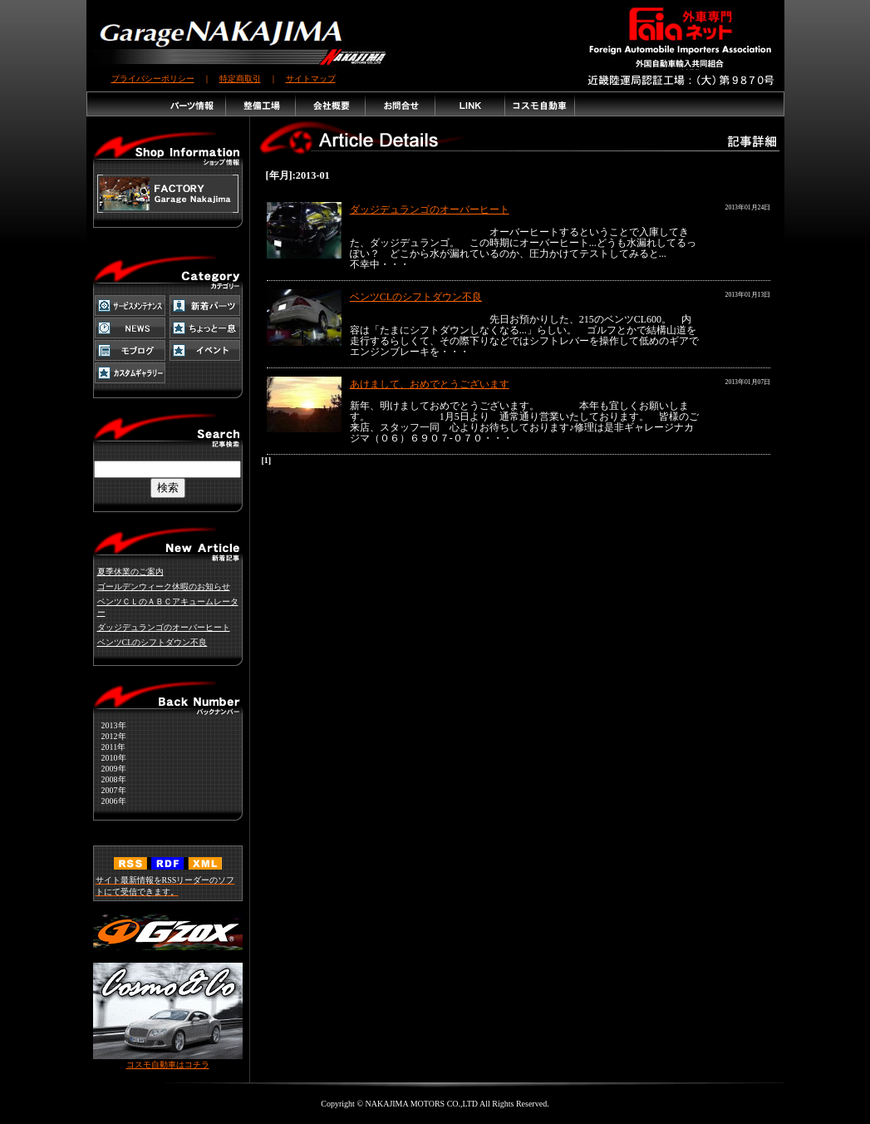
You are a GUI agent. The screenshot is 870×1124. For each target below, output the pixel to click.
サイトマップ (311, 78)
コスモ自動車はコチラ (168, 1060)
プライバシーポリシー (152, 78)
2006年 (109, 801)
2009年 (109, 768)
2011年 (109, 747)
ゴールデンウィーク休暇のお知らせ (163, 586)
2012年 (109, 736)
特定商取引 (240, 78)
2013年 (109, 725)
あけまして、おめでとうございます (429, 384)
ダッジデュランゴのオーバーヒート (163, 627)
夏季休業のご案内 (130, 571)
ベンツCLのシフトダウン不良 (152, 642)
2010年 (109, 757)
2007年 (109, 790)
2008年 (109, 779)
